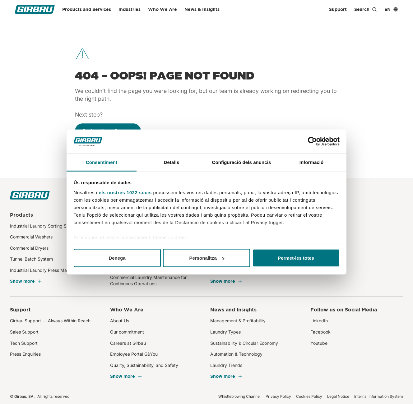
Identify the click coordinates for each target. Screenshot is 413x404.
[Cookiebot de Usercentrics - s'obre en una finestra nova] (312, 141)
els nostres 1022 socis (125, 192)
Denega (117, 258)
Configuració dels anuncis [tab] (241, 162)
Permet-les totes (296, 258)
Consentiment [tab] (101, 162)
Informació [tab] (311, 162)
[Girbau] (35, 9)
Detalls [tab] (171, 162)
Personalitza (206, 258)
